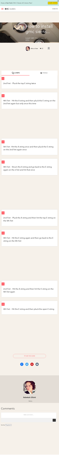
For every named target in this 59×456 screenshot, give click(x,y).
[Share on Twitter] (27, 364)
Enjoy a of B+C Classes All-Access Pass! (16, 3)
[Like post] (49, 48)
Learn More (52, 3)
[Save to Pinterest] (32, 364)
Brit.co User (34, 48)
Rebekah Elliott (29, 397)
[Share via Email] (37, 364)
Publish (54, 420)
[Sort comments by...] (8, 425)
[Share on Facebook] (21, 364)
